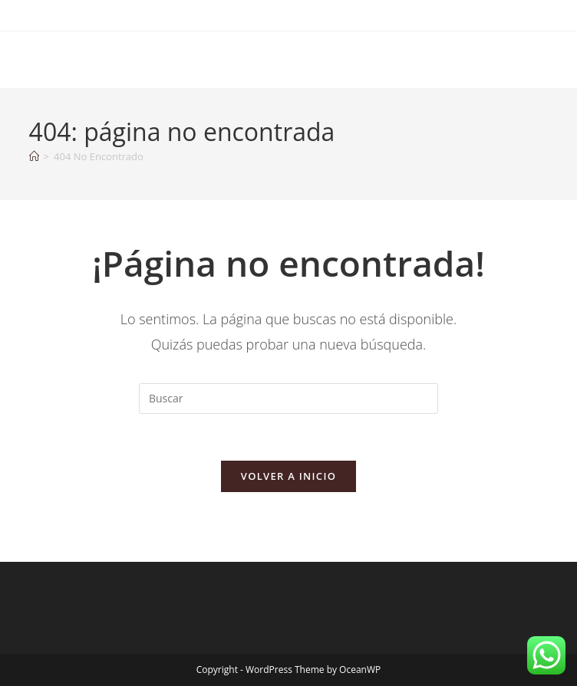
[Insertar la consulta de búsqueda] (288, 398)
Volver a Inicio (288, 476)
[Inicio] (34, 156)
